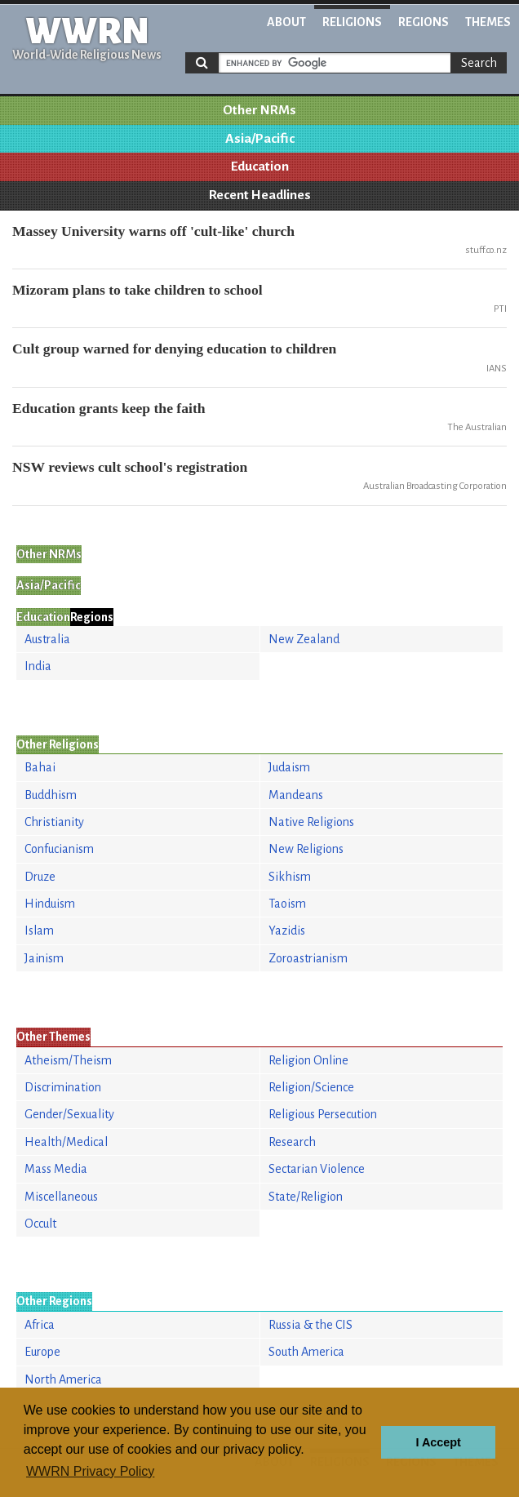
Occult (40, 1223)
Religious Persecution (322, 1114)
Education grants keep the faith (109, 408)
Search (479, 62)
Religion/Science (311, 1087)
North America (63, 1379)
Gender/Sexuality (69, 1114)
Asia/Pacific (260, 138)
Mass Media (55, 1168)
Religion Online (308, 1060)
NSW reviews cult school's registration (129, 467)
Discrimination (62, 1087)
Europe (42, 1351)
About (286, 22)
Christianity (54, 821)
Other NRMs (259, 110)
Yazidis (286, 930)
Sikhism (289, 876)
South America (306, 1351)
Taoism (287, 903)
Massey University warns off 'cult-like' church (153, 231)
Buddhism (50, 795)
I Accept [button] (437, 1442)
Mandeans (295, 795)
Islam (39, 930)
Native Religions (311, 821)
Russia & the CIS (310, 1324)
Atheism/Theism (68, 1060)
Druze (39, 876)
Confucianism (59, 848)
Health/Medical (66, 1141)
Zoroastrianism (308, 958)
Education (260, 166)
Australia (47, 639)
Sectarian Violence (316, 1168)
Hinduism (49, 903)
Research (292, 1141)
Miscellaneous (61, 1196)
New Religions (306, 848)
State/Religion (305, 1196)
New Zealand (303, 639)
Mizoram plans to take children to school (137, 290)
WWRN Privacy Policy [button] (90, 1471)
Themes (488, 22)
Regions (423, 22)
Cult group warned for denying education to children (174, 348)
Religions (352, 22)
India (37, 666)
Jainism (44, 958)
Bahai (39, 767)
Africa (39, 1324)
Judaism (289, 767)
